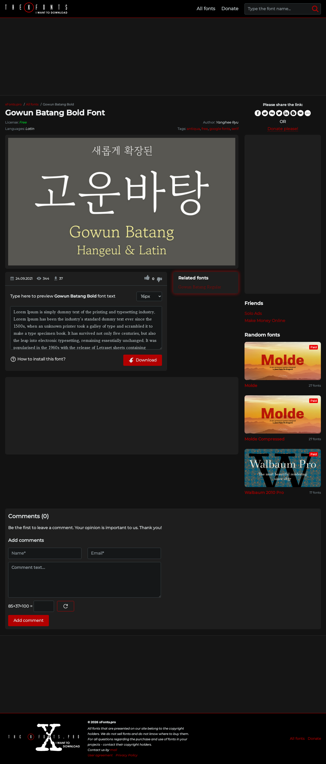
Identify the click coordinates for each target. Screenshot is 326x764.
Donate (229, 8)
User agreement (100, 755)
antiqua (193, 129)
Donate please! (282, 128)
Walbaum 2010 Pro (264, 492)
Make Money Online (264, 320)
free (204, 129)
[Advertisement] (163, 56)
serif (235, 129)
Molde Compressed (264, 439)
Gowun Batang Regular (199, 287)
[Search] (315, 9)
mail (113, 750)
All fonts (206, 8)
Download (143, 360)
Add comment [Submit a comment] (28, 620)
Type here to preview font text (62, 296)
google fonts (219, 129)
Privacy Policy (127, 755)
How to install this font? (37, 359)
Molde (250, 385)
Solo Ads (253, 313)
